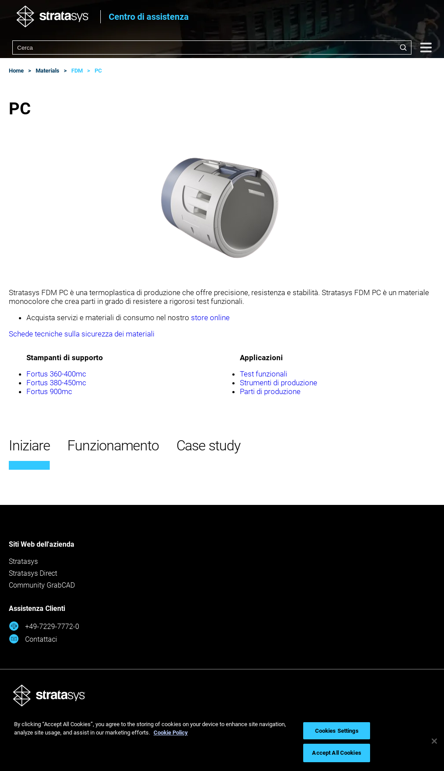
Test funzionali (263, 373)
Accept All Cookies (336, 752)
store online (210, 317)
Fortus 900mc (49, 391)
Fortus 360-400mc (56, 373)
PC (98, 70)
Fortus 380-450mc (56, 382)
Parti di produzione (270, 391)
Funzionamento (112, 445)
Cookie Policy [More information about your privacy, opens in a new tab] (171, 732)
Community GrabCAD (42, 585)
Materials (47, 70)
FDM (77, 70)
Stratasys (23, 561)
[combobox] (212, 47)
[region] (222, 741)
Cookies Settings (337, 730)
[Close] (434, 741)
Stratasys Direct (33, 573)
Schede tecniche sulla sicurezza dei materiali (81, 333)
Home (16, 70)
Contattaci (33, 638)
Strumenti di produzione (278, 382)
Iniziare (29, 445)
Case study (208, 445)
